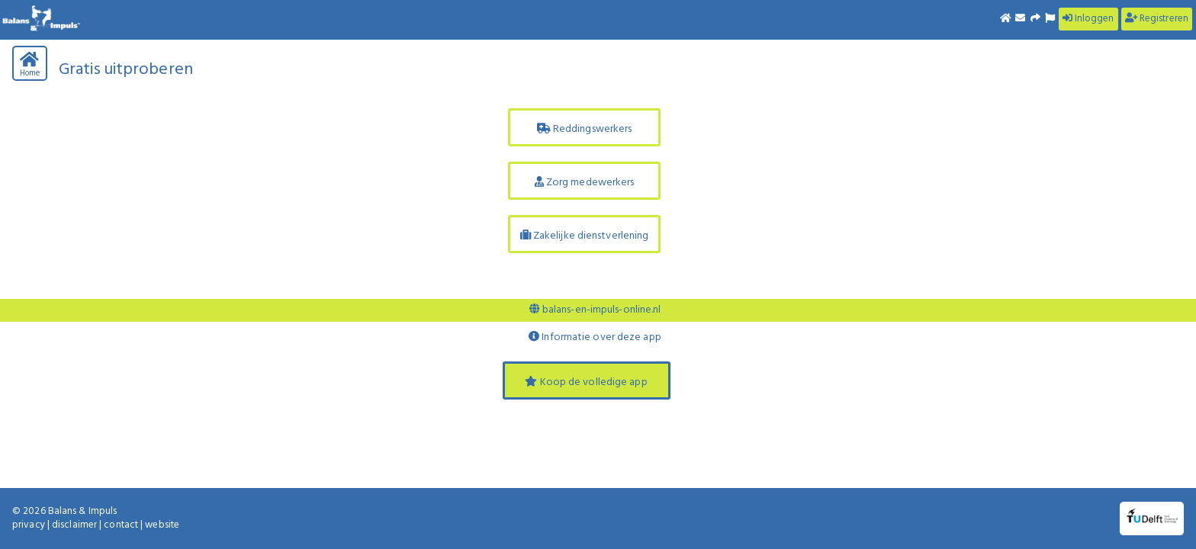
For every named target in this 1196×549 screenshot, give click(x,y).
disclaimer (74, 525)
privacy (28, 525)
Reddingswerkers (584, 129)
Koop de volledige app (586, 382)
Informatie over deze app (595, 337)
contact (121, 525)
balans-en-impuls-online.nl (595, 310)
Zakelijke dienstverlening (584, 236)
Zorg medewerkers (585, 182)
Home (30, 65)
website (162, 525)
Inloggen (1088, 19)
